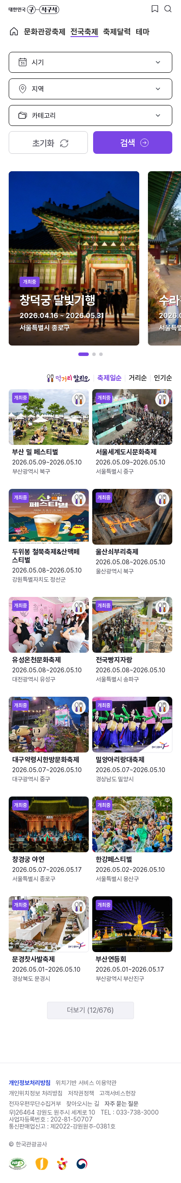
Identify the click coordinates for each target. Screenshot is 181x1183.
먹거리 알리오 (68, 378)
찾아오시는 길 (82, 1103)
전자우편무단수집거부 (35, 1103)
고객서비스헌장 (117, 1093)
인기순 (163, 378)
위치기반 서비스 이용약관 (86, 1082)
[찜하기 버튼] (155, 8)
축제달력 (117, 31)
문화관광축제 (45, 31)
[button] (83, 354)
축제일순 (109, 378)
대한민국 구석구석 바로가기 (34, 9)
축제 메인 (14, 31)
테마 (143, 31)
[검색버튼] (168, 8)
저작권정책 (81, 1093)
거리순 (138, 378)
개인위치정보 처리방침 (36, 1093)
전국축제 (84, 31)
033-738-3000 (137, 1112)
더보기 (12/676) (90, 1010)
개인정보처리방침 (29, 1082)
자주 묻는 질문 (121, 1103)
